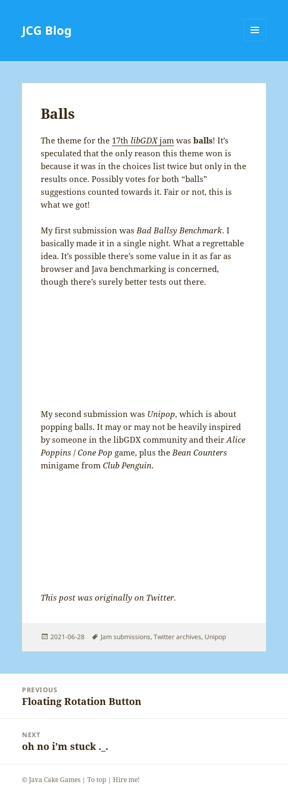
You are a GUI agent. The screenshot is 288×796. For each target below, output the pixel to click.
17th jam (143, 140)
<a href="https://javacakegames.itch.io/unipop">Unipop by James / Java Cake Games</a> (144, 531)
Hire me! (126, 779)
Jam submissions (125, 636)
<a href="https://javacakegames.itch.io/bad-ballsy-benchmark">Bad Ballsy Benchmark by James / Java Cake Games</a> (144, 348)
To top (96, 779)
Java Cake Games (54, 779)
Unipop (215, 636)
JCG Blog (47, 30)
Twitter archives (177, 636)
